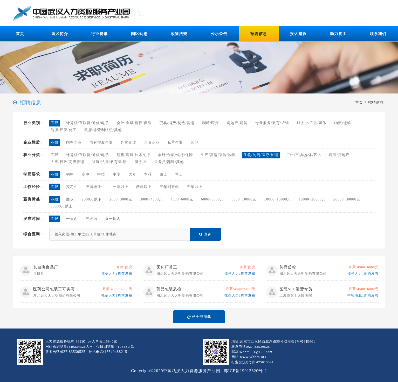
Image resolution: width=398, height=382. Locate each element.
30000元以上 (62, 206)
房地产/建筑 (237, 123)
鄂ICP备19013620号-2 (245, 370)
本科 (148, 174)
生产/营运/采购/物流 (218, 155)
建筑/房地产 (339, 155)
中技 (101, 174)
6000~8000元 (212, 199)
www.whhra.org (253, 357)
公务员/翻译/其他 (169, 162)
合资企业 (152, 142)
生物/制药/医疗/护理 (261, 155)
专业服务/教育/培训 (272, 123)
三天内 (91, 219)
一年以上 (120, 187)
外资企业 (128, 142)
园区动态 (139, 34)
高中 (86, 174)
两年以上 (144, 187)
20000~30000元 (346, 199)
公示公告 (219, 34)
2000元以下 (92, 199)
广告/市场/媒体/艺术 (303, 155)
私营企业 (175, 142)
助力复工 (338, 34)
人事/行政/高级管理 (67, 162)
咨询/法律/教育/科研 (109, 162)
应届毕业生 (95, 187)
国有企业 (74, 142)
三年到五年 (169, 187)
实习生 (72, 187)
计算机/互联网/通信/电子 (87, 123)
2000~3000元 (120, 199)
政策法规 (179, 34)
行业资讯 (99, 34)
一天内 (72, 219)
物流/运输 (342, 123)
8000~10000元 (243, 199)
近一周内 (113, 219)
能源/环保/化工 (64, 130)
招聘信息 (258, 34)
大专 (132, 174)
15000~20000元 (312, 199)
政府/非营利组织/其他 (103, 130)
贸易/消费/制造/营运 (176, 123)
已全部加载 (198, 316)
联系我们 (378, 34)
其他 (194, 142)
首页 (20, 34)
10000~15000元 (277, 199)
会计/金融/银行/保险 (134, 123)
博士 (179, 174)
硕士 (163, 174)
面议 (70, 199)
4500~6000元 (181, 199)
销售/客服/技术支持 (133, 155)
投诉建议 (298, 34)
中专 (117, 174)
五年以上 (194, 187)
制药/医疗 (210, 123)
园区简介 (59, 34)
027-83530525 (73, 352)
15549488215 (115, 352)
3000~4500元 (151, 199)
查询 (205, 234)
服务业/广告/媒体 (312, 123)
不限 (54, 123)
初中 (70, 174)
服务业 (140, 162)
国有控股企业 (101, 142)
